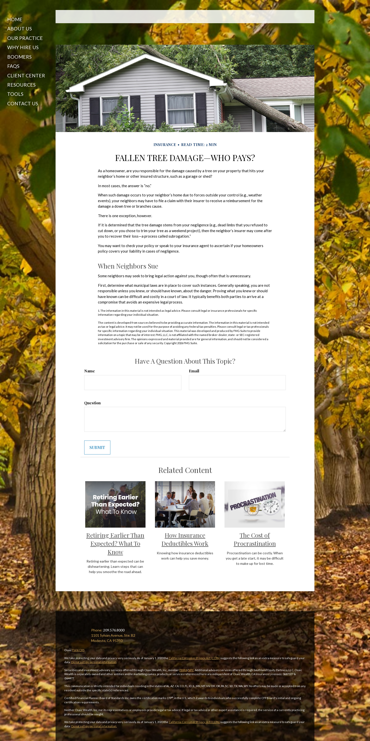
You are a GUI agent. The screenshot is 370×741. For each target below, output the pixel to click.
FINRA (183, 670)
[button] (25, 25)
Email (194, 370)
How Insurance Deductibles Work (184, 539)
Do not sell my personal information (93, 662)
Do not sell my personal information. (94, 726)
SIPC (191, 670)
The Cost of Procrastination (255, 539)
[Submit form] (97, 447)
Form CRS (78, 650)
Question (92, 402)
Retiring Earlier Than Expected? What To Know (115, 543)
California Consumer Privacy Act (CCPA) (194, 658)
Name (89, 370)
